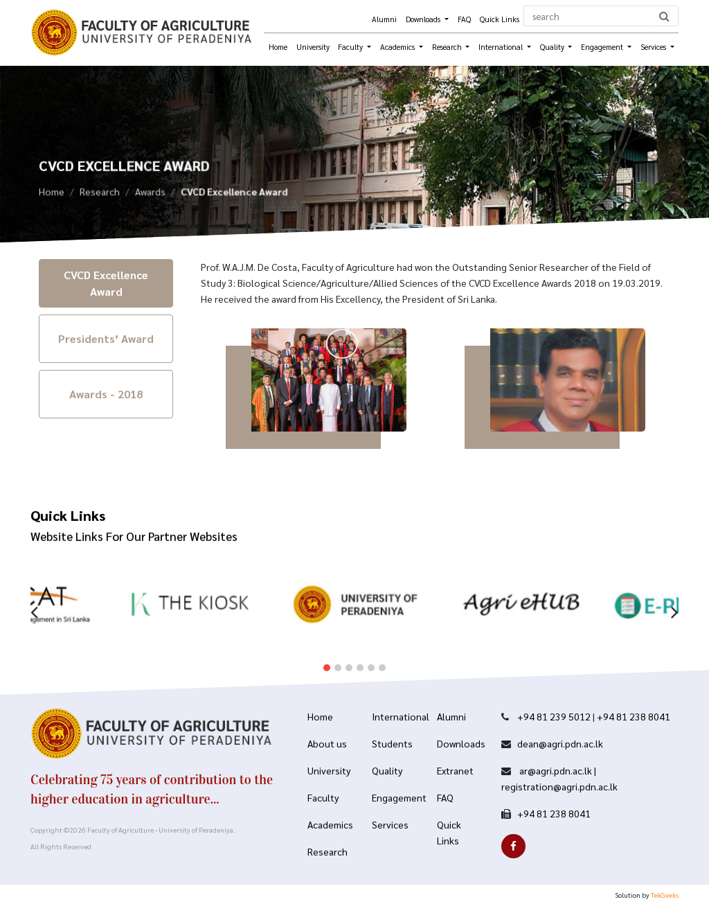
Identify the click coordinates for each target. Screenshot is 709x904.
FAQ (464, 19)
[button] (326, 657)
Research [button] (448, 47)
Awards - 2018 (106, 394)
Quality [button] (553, 47)
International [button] (501, 47)
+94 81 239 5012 (554, 716)
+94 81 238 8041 (633, 716)
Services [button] (654, 47)
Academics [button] (398, 47)
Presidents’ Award (106, 338)
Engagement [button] (603, 47)
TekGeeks (665, 894)
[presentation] (34, 600)
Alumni (384, 19)
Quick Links (499, 19)
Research (100, 194)
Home (278, 47)
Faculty (351, 47)
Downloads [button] (424, 19)
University (313, 47)
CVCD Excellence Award (106, 283)
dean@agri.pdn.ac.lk (560, 743)
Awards (150, 194)
